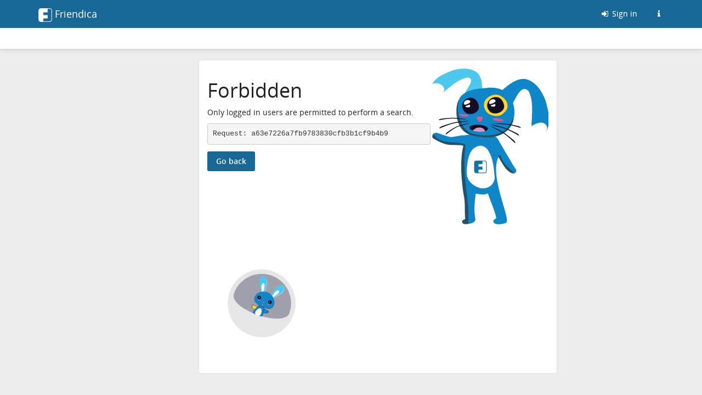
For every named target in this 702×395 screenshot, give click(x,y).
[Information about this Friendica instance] (659, 13)
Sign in (618, 13)
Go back (231, 161)
